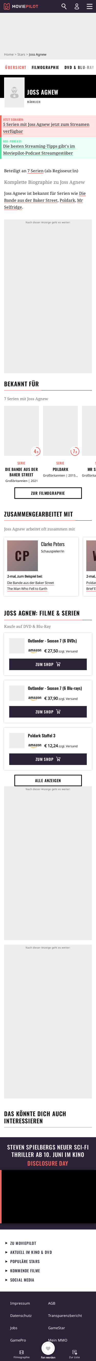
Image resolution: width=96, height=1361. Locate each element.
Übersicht (16, 67)
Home (9, 54)
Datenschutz (21, 1315)
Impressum (20, 1303)
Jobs (13, 1327)
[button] (21, 1355)
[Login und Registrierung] (76, 6)
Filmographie (45, 67)
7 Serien (35, 171)
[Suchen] (64, 6)
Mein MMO (57, 1340)
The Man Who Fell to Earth (27, 588)
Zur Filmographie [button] (48, 493)
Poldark (67, 200)
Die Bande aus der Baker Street (21, 472)
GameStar (56, 1327)
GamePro (18, 1340)
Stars (21, 54)
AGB (51, 1303)
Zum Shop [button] (48, 664)
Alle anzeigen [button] (48, 780)
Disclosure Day (47, 1163)
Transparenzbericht (65, 1315)
